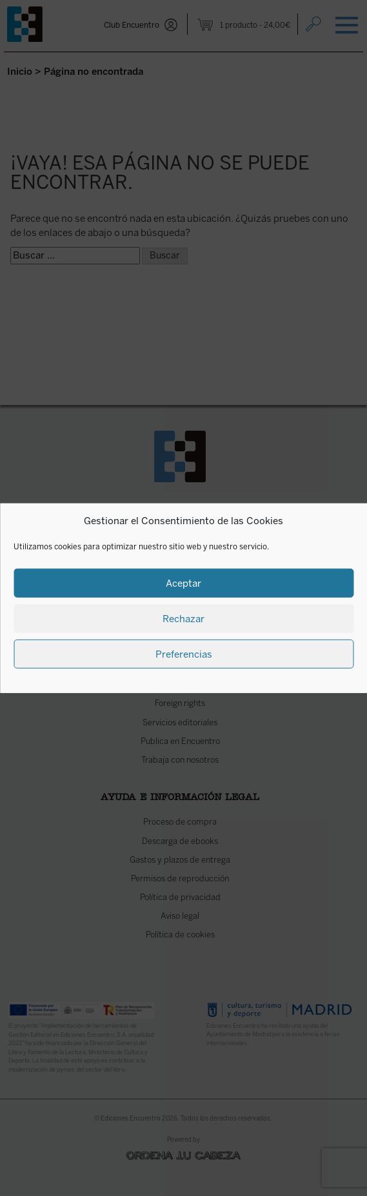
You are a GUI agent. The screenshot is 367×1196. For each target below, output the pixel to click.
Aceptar (183, 583)
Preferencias (183, 654)
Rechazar (183, 618)
